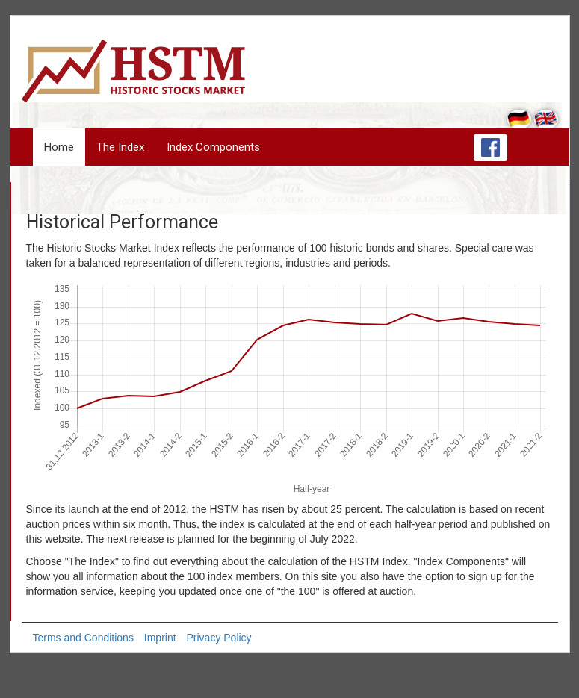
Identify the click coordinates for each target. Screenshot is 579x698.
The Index (120, 147)
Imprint (160, 638)
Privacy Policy (218, 638)
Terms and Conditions (83, 638)
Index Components (213, 147)
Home (59, 147)
